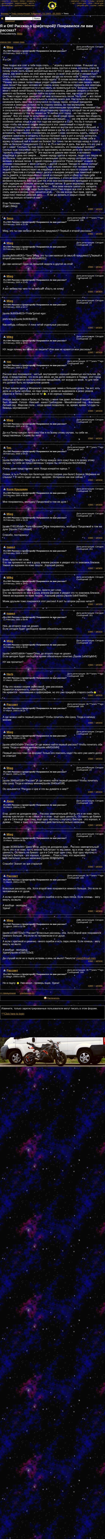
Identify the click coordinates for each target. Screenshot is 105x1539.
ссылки (93, 5)
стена (83, 1)
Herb (10, 674)
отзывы (91, 1)
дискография (7, 3)
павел (11, 547)
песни (22, 1)
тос (9, 361)
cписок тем (5, 42)
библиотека (30, 5)
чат (73, 3)
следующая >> (27, 993)
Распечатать (53, 998)
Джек (10, 801)
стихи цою (81, 3)
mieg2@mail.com (86, 958)
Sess (10, 218)
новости (5, 1)
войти (100, 5)
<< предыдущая (8, 993)
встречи (100, 1)
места (31, 3)
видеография (21, 3)
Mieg (19, 33)
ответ (90, 209)
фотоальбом (7, 5)
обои (90, 3)
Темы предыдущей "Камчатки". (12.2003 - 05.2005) (36, 13)
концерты (31, 1)
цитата (99, 209)
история (14, 1)
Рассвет (12, 704)
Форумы (5, 13)
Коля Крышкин (17, 489)
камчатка (75, 1)
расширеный (10, 21)
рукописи (19, 5)
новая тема (18, 42)
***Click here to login (12, 1013)
